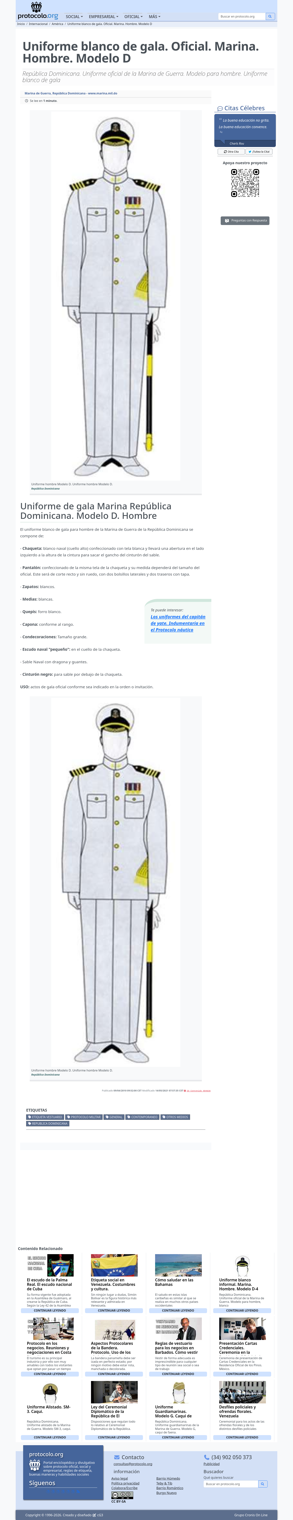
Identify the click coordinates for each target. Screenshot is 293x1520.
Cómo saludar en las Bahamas (174, 1282)
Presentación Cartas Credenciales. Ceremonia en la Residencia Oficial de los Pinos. (242, 1352)
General (116, 1117)
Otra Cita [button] (231, 151)
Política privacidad (125, 1483)
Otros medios (177, 1117)
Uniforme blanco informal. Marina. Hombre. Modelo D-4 (238, 1284)
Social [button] (73, 16)
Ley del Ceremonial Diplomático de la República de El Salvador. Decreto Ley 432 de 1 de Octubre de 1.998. (113, 1418)
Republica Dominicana (49, 1123)
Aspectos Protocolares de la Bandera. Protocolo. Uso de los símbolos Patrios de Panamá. (112, 1352)
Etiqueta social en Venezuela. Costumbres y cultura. (113, 1284)
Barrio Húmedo (168, 1478)
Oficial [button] (132, 16)
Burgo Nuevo (166, 1493)
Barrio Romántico (169, 1488)
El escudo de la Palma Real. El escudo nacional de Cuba (49, 1284)
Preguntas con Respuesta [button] (245, 221)
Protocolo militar (86, 1117)
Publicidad (211, 1464)
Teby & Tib (164, 1483)
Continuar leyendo (50, 1310)
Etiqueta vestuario (47, 1117)
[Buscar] (242, 16)
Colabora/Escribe (124, 1488)
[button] (115, 296)
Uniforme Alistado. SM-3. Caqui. (48, 1409)
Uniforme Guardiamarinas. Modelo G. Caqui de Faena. (173, 1413)
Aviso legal (119, 1478)
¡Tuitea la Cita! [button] (258, 151)
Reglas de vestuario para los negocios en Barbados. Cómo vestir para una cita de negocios (176, 1352)
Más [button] (153, 16)
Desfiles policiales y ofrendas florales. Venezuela (237, 1411)
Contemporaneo (144, 1117)
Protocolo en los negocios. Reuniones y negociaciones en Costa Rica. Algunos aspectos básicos (49, 1352)
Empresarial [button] (102, 16)
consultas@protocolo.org (133, 1464)
